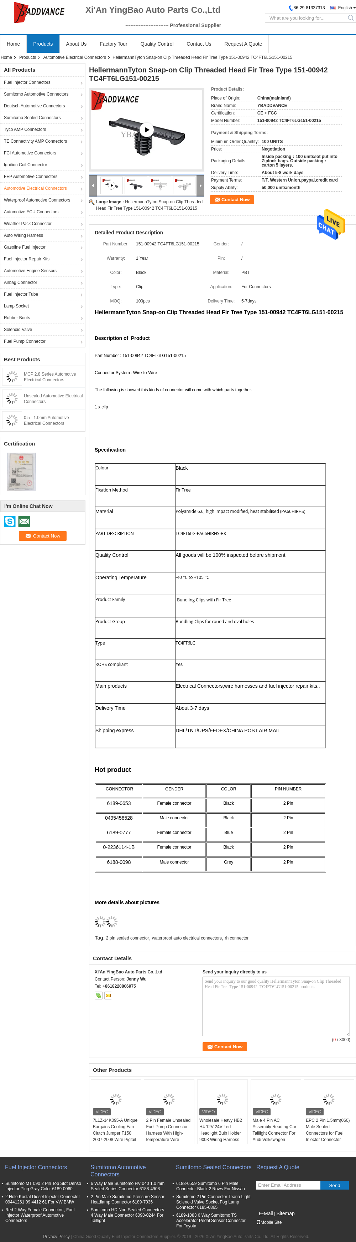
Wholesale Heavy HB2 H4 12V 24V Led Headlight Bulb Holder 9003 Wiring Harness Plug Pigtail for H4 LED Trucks (221, 1136)
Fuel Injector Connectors (27, 82)
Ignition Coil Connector (25, 164)
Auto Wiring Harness (23, 235)
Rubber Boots (17, 317)
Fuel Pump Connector (25, 341)
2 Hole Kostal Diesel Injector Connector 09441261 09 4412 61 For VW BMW (42, 1199)
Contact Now (235, 199)
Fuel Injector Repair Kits (26, 258)
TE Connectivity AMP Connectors (35, 141)
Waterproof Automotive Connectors (37, 200)
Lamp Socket (16, 306)
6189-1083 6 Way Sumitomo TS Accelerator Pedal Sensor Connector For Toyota (211, 1220)
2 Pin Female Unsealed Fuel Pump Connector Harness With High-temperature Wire (168, 1130)
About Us (76, 44)
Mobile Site (269, 1222)
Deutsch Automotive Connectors (34, 105)
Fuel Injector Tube (21, 294)
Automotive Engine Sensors (30, 270)
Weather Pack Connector (28, 223)
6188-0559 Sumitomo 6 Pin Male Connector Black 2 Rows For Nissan (210, 1186)
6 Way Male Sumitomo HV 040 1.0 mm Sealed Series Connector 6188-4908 (127, 1186)
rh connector (236, 938)
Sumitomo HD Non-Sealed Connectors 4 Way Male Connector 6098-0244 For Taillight (127, 1215)
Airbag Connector (20, 282)
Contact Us (199, 44)
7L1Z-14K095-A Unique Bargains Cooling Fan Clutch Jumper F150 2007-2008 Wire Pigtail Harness (115, 1133)
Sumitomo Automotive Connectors (36, 94)
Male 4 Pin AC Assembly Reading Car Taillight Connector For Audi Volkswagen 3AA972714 (275, 1133)
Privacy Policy (56, 1236)
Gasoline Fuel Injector (25, 247)
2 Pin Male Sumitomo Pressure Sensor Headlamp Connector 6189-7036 (127, 1199)
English (345, 7)
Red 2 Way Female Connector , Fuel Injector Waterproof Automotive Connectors (39, 1215)
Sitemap (285, 1213)
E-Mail (266, 1213)
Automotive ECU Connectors (31, 211)
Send (334, 1185)
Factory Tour (113, 44)
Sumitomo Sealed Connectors (32, 117)
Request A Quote (243, 44)
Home (13, 44)
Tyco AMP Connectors (25, 129)
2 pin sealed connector (127, 938)
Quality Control (157, 44)
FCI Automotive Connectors (30, 153)
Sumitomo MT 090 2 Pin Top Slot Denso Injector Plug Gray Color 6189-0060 (43, 1186)
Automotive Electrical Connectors (74, 57)
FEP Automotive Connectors (31, 176)
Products (43, 44)
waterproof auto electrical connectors (187, 938)
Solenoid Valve (18, 329)
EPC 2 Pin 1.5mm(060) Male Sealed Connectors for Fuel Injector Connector (328, 1130)
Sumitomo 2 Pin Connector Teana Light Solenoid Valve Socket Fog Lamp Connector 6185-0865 (213, 1202)
